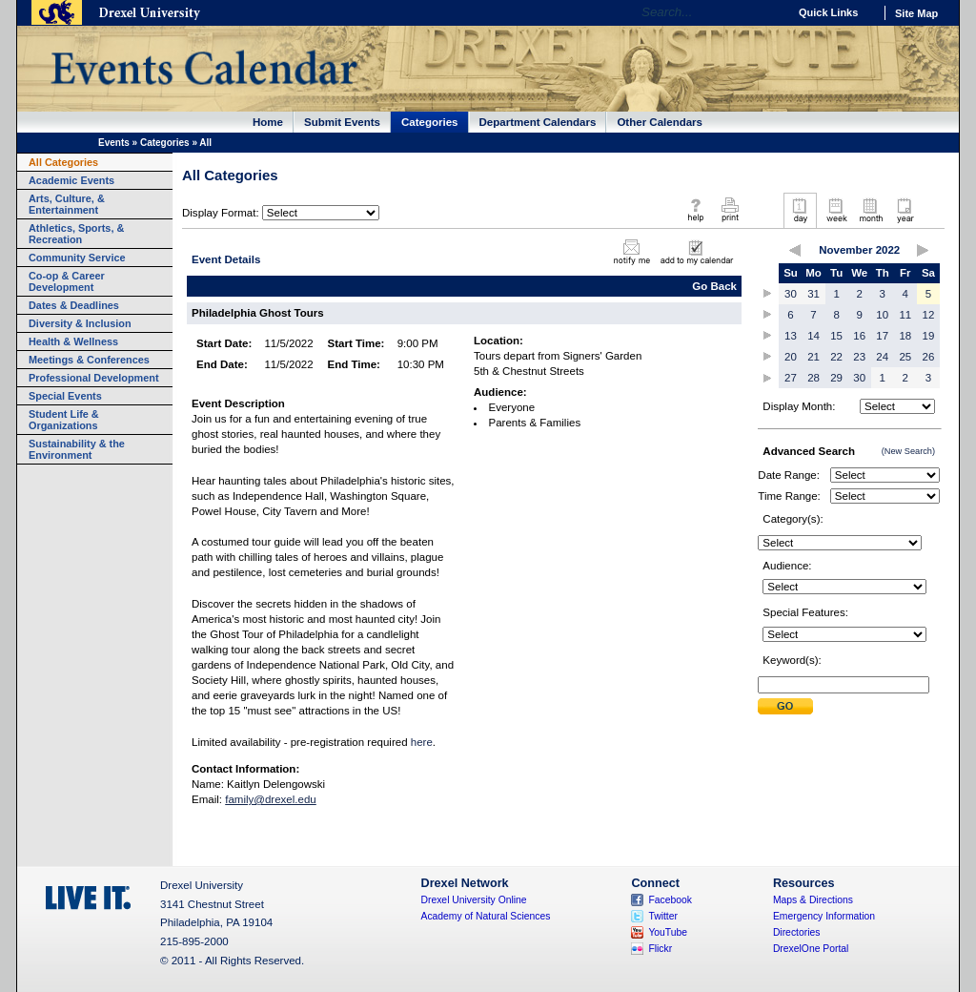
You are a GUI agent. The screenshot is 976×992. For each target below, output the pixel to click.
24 (882, 356)
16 (859, 335)
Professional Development (94, 377)
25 (905, 356)
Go (769, 12)
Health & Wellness (73, 341)
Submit (785, 706)
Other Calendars (659, 122)
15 (836, 335)
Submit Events (342, 122)
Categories (429, 122)
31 (813, 294)
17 (882, 335)
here (422, 742)
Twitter (663, 916)
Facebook (670, 900)
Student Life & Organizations (64, 419)
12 (929, 314)
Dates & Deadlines (74, 305)
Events (114, 142)
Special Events (65, 396)
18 (905, 335)
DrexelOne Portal (810, 948)
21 (813, 356)
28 (813, 377)
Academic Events (71, 180)
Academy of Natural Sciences (486, 916)
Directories (797, 932)
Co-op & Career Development (67, 281)
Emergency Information (824, 916)
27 (790, 377)
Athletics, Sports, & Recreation (76, 233)
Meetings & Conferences (89, 359)
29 (836, 377)
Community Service (77, 257)
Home (268, 122)
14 (813, 335)
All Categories (63, 162)
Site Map (916, 13)
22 (836, 356)
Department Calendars (538, 122)
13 (790, 335)
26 (929, 356)
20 (790, 356)
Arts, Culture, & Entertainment (67, 204)
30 (790, 294)
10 (882, 314)
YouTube (667, 932)
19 (929, 335)
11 (905, 314)
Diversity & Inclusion (80, 323)
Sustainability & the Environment (77, 449)
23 (859, 356)
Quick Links (828, 12)
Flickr (660, 948)
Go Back (714, 286)
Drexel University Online (474, 900)
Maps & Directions (813, 900)
